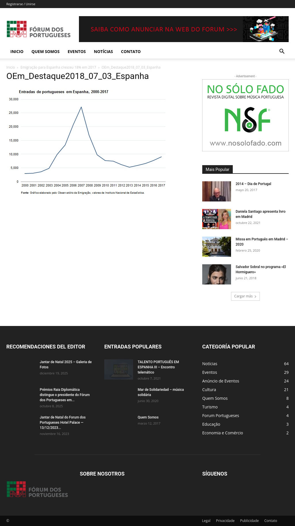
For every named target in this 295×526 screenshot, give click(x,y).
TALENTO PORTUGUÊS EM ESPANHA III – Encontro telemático (158, 367)
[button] (282, 52)
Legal (206, 520)
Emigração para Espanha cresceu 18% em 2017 (58, 67)
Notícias (103, 51)
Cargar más (245, 296)
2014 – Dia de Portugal (253, 184)
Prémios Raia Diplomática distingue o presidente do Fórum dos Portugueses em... (65, 395)
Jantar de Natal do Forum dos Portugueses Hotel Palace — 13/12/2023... (63, 422)
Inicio (16, 51)
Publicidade (249, 520)
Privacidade (225, 520)
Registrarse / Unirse (20, 4)
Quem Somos (45, 51)
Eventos (77, 51)
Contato (131, 51)
